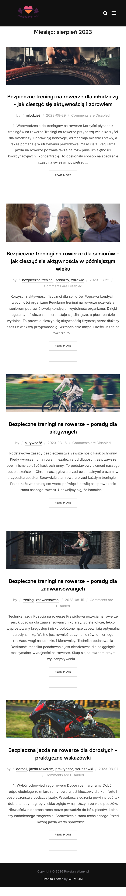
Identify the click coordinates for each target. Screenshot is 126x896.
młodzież (33, 124)
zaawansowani (47, 609)
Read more (66, 184)
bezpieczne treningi (37, 289)
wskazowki (84, 778)
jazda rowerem (41, 778)
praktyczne (64, 778)
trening (28, 609)
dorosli (21, 778)
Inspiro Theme (53, 888)
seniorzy (62, 289)
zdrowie (77, 289)
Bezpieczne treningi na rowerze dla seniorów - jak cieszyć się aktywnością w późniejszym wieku (63, 270)
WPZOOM (76, 888)
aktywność (33, 452)
